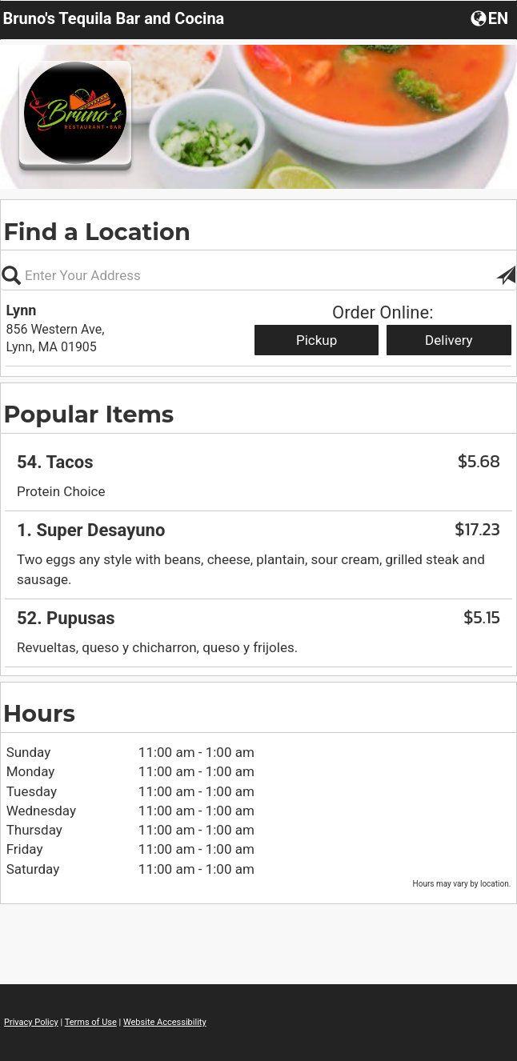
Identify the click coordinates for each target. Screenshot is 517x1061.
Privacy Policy (31, 1022)
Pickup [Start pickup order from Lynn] (316, 340)
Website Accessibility (164, 1022)
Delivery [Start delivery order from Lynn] (449, 340)
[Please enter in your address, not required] (258, 275)
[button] (491, 17)
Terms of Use (91, 1022)
